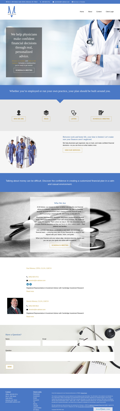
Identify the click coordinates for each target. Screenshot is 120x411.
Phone (81, 339)
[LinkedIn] (27, 284)
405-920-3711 (45, 2)
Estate (35, 398)
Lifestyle (35, 406)
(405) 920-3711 (34, 277)
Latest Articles (37, 408)
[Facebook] (30, 284)
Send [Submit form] (10, 367)
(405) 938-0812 (34, 306)
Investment (36, 396)
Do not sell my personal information (86, 406)
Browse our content (18, 61)
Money (35, 404)
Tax (34, 402)
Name (8, 339)
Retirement (36, 394)
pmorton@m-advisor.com (61, 2)
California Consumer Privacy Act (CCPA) (98, 405)
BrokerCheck (84, 393)
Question (9, 350)
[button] (82, 11)
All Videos (36, 410)
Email (44, 339)
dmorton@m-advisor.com (37, 309)
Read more (30, 291)
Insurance (36, 400)
